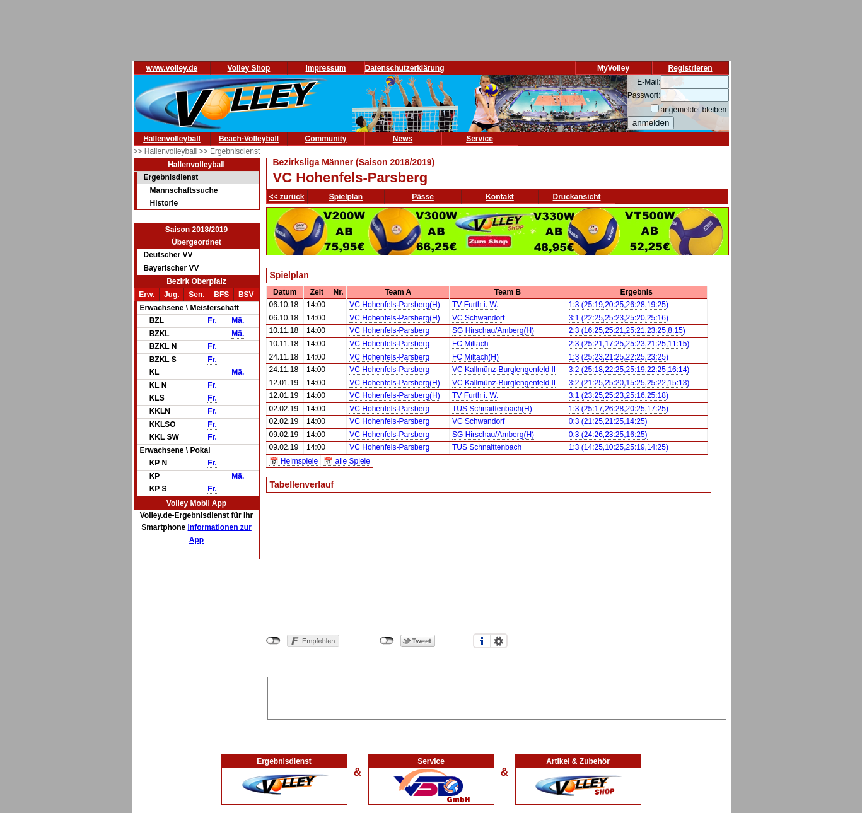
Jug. (172, 294)
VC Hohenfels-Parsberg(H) (394, 304)
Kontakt (500, 196)
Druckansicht (577, 196)
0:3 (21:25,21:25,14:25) (608, 421)
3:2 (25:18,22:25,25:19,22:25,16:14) (629, 369)
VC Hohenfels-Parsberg (389, 330)
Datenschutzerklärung (405, 68)
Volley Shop (249, 68)
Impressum (325, 68)
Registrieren (690, 68)
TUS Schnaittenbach (486, 447)
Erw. (146, 294)
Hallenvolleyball (172, 138)
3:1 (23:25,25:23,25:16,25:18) (618, 395)
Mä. (237, 320)
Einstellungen (499, 640)
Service (479, 138)
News (402, 138)
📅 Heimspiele (293, 461)
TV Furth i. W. (475, 304)
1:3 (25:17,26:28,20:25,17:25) (618, 408)
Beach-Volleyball (249, 138)
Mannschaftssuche (184, 190)
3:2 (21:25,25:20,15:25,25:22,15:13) (629, 382)
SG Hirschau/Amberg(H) (493, 330)
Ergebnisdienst (171, 177)
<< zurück (287, 196)
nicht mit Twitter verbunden (387, 641)
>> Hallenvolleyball (166, 151)
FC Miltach (470, 343)
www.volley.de (171, 68)
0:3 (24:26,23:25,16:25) (608, 434)
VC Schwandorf (478, 317)
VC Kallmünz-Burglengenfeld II (504, 369)
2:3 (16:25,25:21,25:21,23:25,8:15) (627, 330)
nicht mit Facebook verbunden (273, 641)
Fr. (212, 320)
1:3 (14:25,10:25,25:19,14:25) (618, 447)
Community (326, 138)
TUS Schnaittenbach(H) (492, 408)
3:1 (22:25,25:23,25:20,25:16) (618, 317)
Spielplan (346, 196)
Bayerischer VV (171, 268)
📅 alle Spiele (346, 461)
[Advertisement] (496, 696)
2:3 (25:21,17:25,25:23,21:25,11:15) (629, 343)
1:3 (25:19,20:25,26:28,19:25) (618, 304)
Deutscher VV (168, 254)
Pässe (423, 196)
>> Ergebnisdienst (229, 151)
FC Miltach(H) (475, 357)
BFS (221, 294)
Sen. (196, 294)
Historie (164, 203)
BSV (246, 294)
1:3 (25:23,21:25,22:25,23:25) (618, 357)
